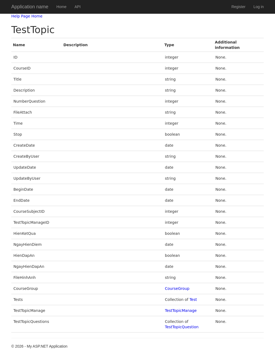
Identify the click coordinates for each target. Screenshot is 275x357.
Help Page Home (26, 16)
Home (61, 7)
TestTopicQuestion (181, 327)
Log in (259, 7)
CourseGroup (177, 288)
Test (193, 299)
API (77, 7)
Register (238, 7)
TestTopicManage (181, 310)
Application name (29, 6)
